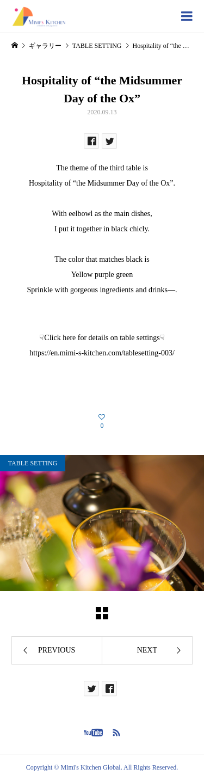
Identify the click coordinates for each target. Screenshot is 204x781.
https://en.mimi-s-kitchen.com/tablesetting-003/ (102, 353)
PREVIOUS (56, 650)
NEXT (147, 650)
